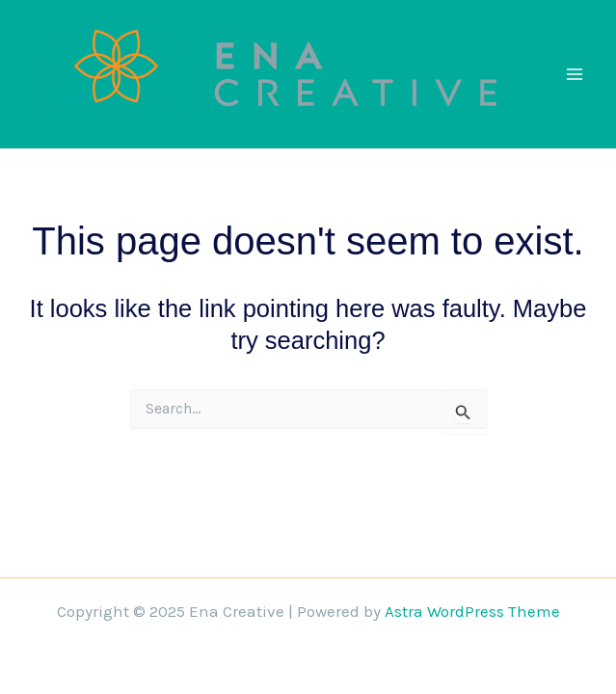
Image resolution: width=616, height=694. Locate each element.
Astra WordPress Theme (472, 611)
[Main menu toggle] (575, 74)
